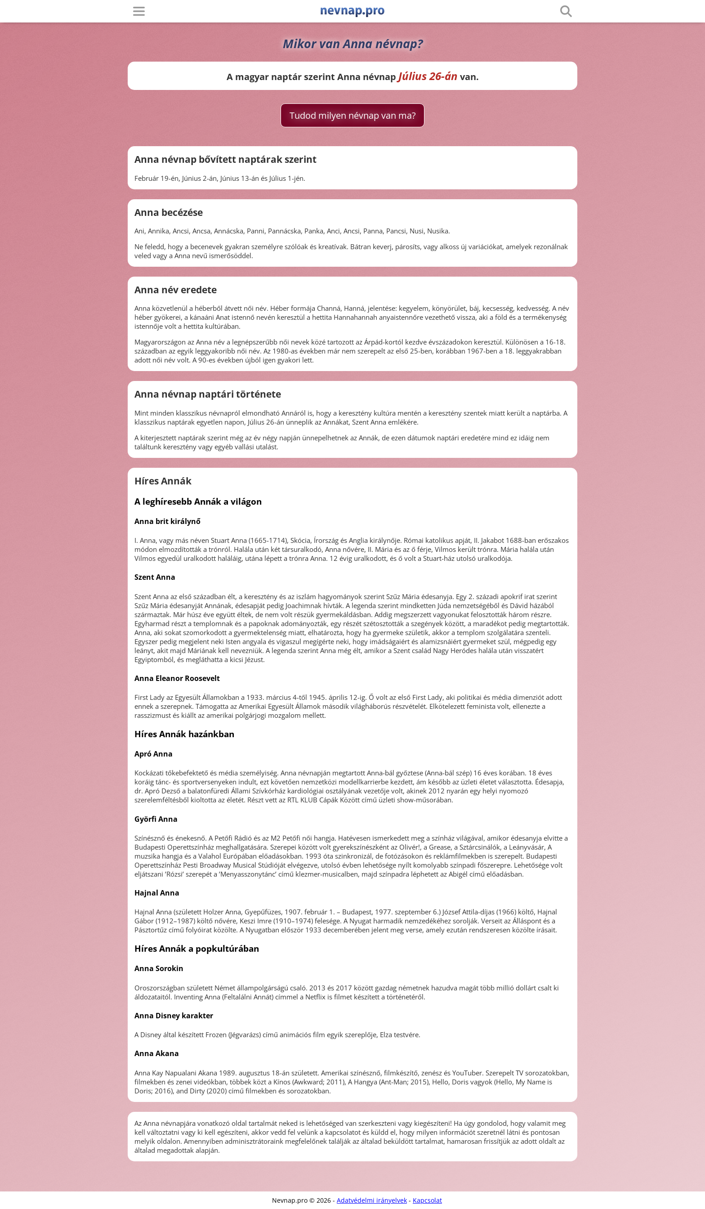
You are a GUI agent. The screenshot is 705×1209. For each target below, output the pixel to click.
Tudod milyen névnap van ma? (353, 115)
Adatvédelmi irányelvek (372, 1200)
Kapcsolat (427, 1200)
